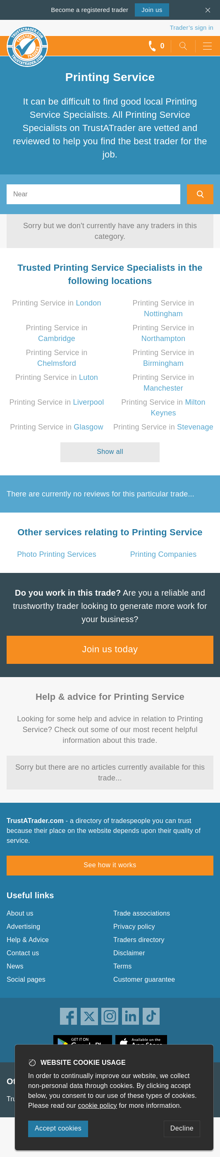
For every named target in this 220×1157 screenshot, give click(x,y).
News (15, 966)
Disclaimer (129, 953)
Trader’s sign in (191, 27)
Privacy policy (134, 926)
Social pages (26, 979)
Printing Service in (56, 303)
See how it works (110, 864)
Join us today (110, 649)
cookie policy (97, 1105)
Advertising (23, 926)
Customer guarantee (144, 979)
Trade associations (141, 913)
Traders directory (139, 939)
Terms (122, 966)
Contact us (23, 953)
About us (20, 913)
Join (151, 9)
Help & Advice (28, 939)
